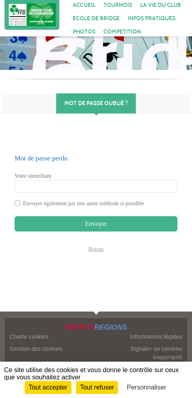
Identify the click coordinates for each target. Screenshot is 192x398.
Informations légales (156, 336)
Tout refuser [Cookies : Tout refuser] (97, 387)
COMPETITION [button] (122, 31)
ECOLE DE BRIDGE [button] (96, 18)
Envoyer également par (83, 203)
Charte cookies (29, 336)
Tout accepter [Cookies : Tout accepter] (48, 387)
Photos (84, 31)
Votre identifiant (33, 176)
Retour (95, 249)
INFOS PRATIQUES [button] (151, 18)
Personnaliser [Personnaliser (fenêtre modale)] (147, 387)
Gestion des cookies (36, 348)
